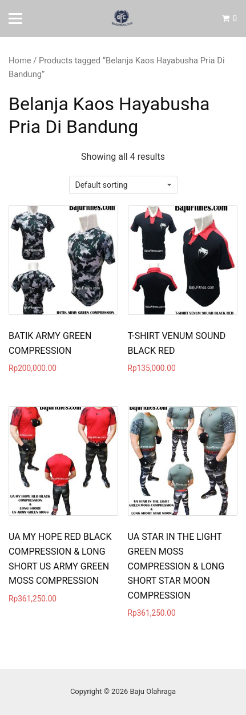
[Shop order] (123, 185)
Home (20, 60)
